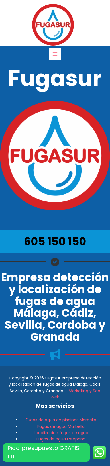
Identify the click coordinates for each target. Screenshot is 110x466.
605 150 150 (55, 241)
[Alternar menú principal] (55, 54)
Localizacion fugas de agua (61, 433)
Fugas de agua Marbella (61, 426)
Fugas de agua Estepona (60, 439)
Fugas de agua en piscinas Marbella (61, 420)
